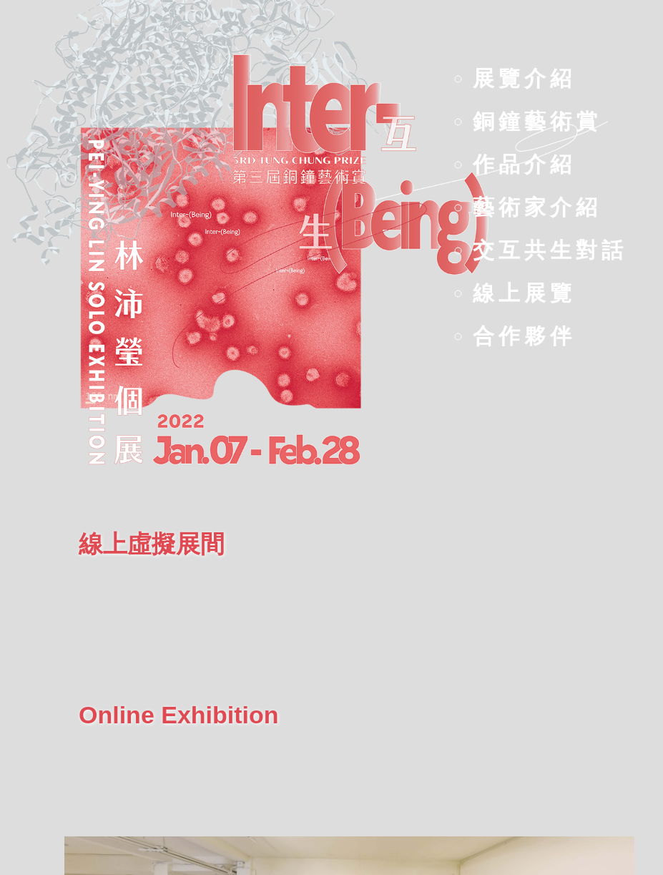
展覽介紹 (524, 78)
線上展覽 (524, 293)
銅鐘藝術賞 (537, 121)
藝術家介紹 (537, 207)
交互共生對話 (550, 250)
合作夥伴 (524, 336)
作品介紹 (524, 164)
